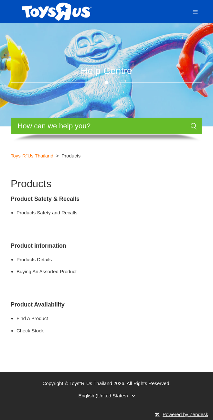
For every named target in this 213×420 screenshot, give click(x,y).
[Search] (106, 126)
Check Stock (30, 330)
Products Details (34, 259)
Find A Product (32, 318)
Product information (38, 245)
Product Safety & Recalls (45, 199)
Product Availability (38, 304)
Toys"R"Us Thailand (32, 155)
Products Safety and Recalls (46, 212)
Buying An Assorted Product (46, 271)
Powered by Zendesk (185, 414)
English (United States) (103, 395)
